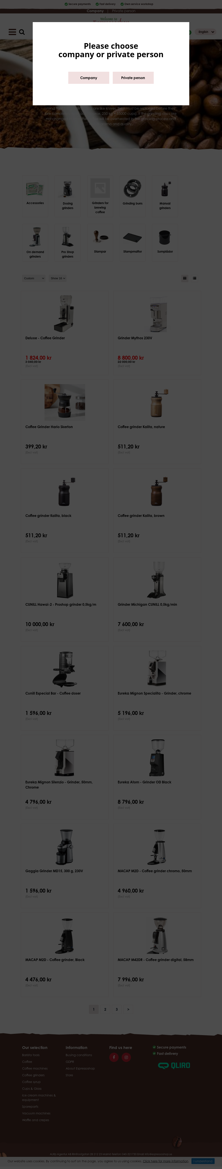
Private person (133, 78)
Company (88, 78)
